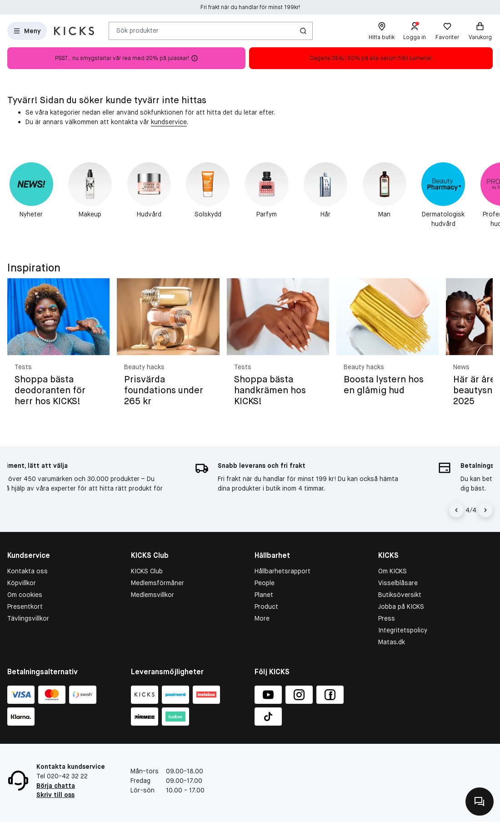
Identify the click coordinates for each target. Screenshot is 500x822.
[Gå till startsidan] (74, 31)
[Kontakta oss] (479, 801)
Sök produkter (137, 30)
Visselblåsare (398, 583)
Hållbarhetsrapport (282, 571)
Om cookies (24, 595)
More (262, 618)
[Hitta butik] (382, 31)
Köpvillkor (21, 583)
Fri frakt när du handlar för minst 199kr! (250, 7)
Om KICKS (392, 571)
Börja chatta (55, 786)
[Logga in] (414, 31)
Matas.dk (391, 642)
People (265, 583)
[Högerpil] (485, 510)
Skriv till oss (55, 795)
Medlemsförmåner (157, 583)
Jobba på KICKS (401, 606)
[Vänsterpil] (457, 510)
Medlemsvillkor (152, 595)
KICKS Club (147, 571)
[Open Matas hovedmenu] (27, 31)
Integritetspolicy (402, 630)
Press (386, 618)
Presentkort (25, 606)
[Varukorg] (480, 31)
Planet (264, 595)
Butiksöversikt (399, 595)
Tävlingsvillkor (28, 618)
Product (266, 606)
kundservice (169, 122)
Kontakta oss (27, 571)
